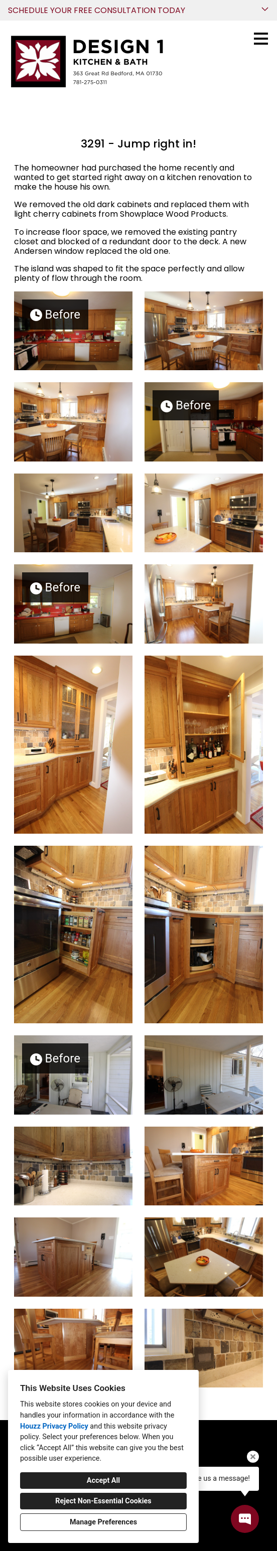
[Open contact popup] (245, 1519)
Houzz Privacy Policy (54, 1426)
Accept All (103, 1480)
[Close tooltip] (253, 1457)
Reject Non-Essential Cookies (103, 1501)
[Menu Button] (261, 39)
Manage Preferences (103, 1522)
